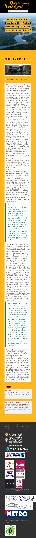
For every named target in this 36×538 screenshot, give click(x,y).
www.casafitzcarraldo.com (14, 160)
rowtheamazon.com (11, 425)
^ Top (30, 430)
